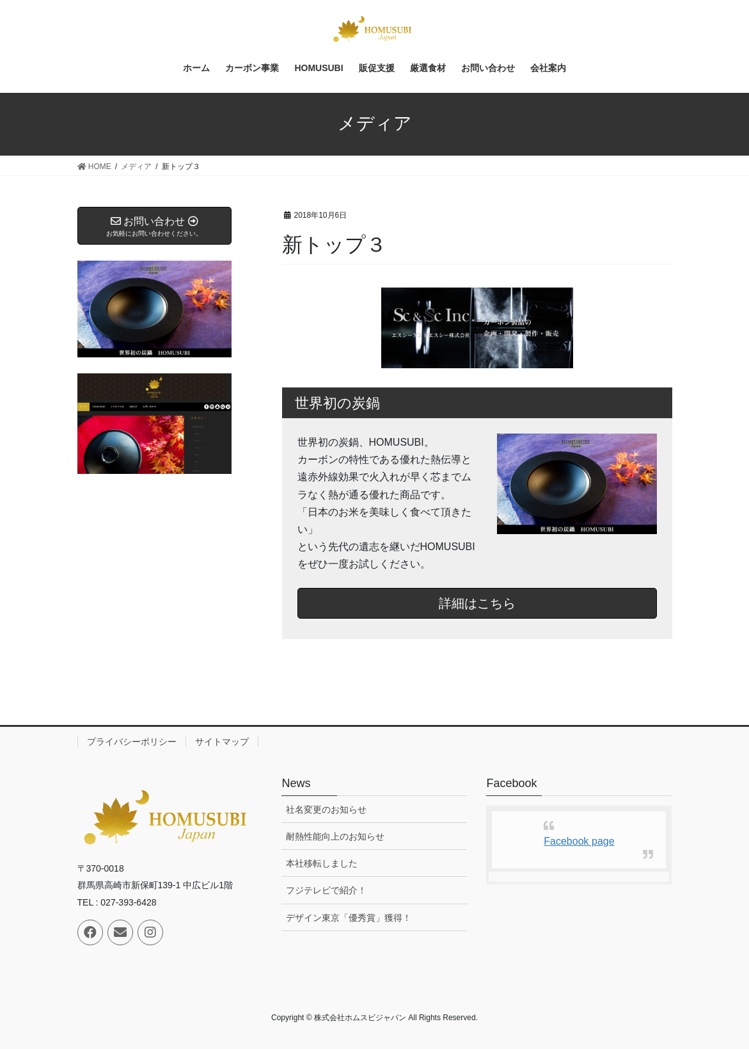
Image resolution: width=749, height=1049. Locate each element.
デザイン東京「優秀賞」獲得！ (348, 918)
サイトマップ (222, 741)
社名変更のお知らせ (326, 809)
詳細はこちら (477, 603)
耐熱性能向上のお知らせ (335, 836)
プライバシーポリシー (132, 741)
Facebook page (579, 841)
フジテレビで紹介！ (326, 890)
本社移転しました (322, 863)
